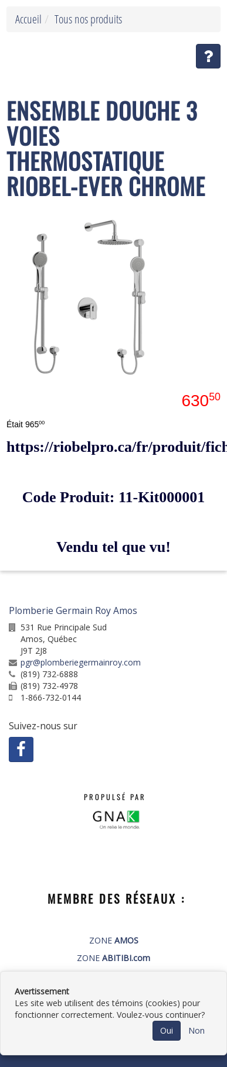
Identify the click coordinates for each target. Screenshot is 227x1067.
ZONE (113, 940)
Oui (166, 1030)
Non (196, 1030)
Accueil (28, 19)
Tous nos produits (88, 19)
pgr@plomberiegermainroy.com (81, 662)
